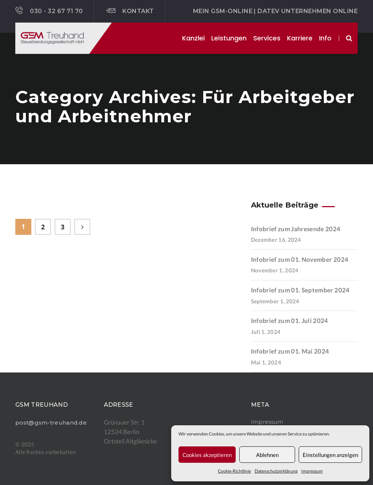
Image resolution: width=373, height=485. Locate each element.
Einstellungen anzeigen (330, 455)
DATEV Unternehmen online (308, 11)
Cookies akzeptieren (207, 455)
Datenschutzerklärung (276, 471)
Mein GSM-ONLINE (222, 11)
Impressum (312, 471)
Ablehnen (267, 455)
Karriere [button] (300, 38)
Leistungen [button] (229, 38)
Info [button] (325, 38)
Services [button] (266, 38)
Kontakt (130, 10)
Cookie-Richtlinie (234, 471)
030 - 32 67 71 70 (49, 10)
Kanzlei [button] (193, 38)
